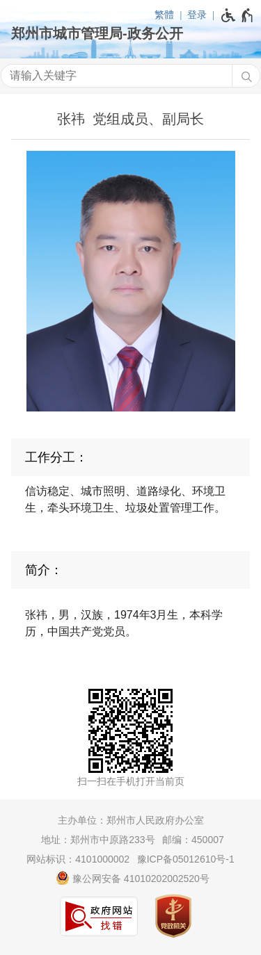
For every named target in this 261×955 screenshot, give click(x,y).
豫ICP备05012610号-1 (186, 859)
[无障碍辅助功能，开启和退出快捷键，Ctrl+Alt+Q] (237, 15)
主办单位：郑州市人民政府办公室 (131, 820)
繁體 (164, 14)
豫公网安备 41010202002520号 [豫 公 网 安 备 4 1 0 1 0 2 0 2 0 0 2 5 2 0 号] (132, 878)
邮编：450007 (193, 839)
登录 (197, 14)
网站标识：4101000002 (77, 859)
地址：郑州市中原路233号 (98, 839)
